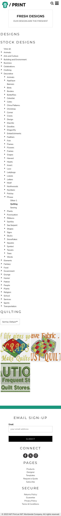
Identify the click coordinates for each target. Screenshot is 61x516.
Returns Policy (30, 494)
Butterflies (11, 95)
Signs (9, 232)
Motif (9, 183)
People (7, 285)
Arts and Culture (11, 56)
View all (7, 49)
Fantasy (7, 264)
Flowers (10, 147)
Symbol (10, 246)
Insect (9, 165)
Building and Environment (15, 59)
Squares (10, 243)
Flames (10, 144)
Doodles (10, 126)
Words (10, 257)
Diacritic (10, 123)
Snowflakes (12, 239)
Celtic (9, 101)
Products (30, 469)
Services (7, 299)
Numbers (11, 190)
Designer (30, 472)
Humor (7, 278)
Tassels (10, 250)
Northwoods (12, 186)
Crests (10, 116)
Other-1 (13, 200)
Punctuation (12, 214)
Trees (9, 253)
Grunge (7, 274)
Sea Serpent (12, 225)
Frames (10, 151)
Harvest (10, 158)
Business (8, 63)
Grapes (10, 154)
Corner (10, 112)
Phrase (10, 197)
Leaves (10, 176)
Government (9, 271)
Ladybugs (11, 172)
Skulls (10, 235)
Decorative (8, 73)
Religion (7, 292)
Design (10, 119)
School (7, 295)
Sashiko (10, 221)
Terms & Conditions (30, 504)
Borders (10, 91)
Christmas (11, 109)
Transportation (10, 306)
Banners (10, 84)
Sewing (13, 207)
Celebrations (9, 66)
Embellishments (14, 133)
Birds (9, 87)
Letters (10, 179)
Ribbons (10, 218)
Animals (7, 52)
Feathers (10, 137)
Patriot (7, 281)
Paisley (10, 193)
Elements (8, 260)
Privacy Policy (30, 500)
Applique (11, 80)
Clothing (7, 70)
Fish (9, 140)
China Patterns (13, 105)
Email (11, 424)
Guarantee (30, 497)
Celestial (11, 98)
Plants (10, 211)
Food (6, 267)
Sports (6, 303)
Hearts (10, 162)
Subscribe (30, 482)
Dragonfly (11, 130)
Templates (30, 475)
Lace (9, 168)
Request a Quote (30, 478)
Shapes (10, 228)
